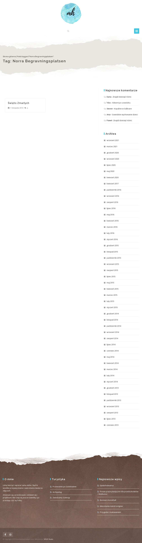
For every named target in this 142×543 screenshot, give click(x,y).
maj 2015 (110, 282)
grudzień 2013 (113, 388)
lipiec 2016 (111, 208)
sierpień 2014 (112, 338)
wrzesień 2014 (113, 332)
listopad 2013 (112, 394)
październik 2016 (114, 190)
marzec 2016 (112, 227)
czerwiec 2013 (112, 425)
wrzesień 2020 (113, 159)
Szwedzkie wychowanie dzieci (125, 114)
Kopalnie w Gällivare (123, 108)
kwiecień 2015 (112, 289)
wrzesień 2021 (113, 140)
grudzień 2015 (113, 245)
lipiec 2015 (111, 276)
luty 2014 (110, 375)
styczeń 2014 (112, 381)
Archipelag (57, 492)
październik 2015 (114, 258)
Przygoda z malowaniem (110, 512)
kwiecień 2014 (112, 363)
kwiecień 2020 (112, 177)
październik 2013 (114, 400)
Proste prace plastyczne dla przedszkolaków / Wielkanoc (117, 492)
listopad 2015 (112, 251)
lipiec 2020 (111, 165)
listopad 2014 (112, 319)
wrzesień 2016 (113, 196)
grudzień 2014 (113, 313)
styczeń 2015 (112, 307)
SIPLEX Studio (48, 539)
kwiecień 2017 (112, 183)
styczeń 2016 (112, 239)
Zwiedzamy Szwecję (61, 497)
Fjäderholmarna (107, 485)
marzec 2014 (112, 369)
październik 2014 (114, 326)
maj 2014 (110, 357)
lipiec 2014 (111, 344)
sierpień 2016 (112, 202)
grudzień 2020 (113, 152)
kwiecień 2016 (112, 220)
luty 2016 (110, 233)
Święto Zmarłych (18, 103)
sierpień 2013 (112, 412)
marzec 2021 (112, 146)
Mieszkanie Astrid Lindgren (111, 506)
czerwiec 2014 (112, 350)
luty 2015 (110, 301)
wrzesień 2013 (113, 406)
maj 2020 (110, 171)
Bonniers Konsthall (108, 500)
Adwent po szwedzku (121, 102)
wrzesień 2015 (113, 264)
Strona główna (9, 56)
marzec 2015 (112, 295)
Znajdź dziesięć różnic (122, 97)
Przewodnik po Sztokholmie (64, 486)
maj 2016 (110, 214)
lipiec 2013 (111, 419)
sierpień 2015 (112, 270)
